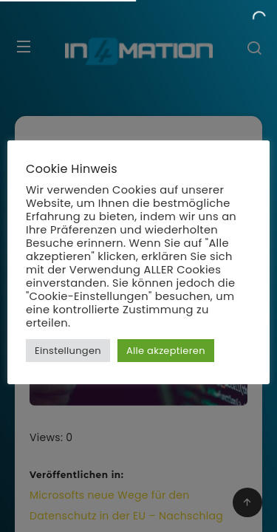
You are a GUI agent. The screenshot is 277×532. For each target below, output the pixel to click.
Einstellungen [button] (68, 351)
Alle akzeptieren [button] (165, 351)
